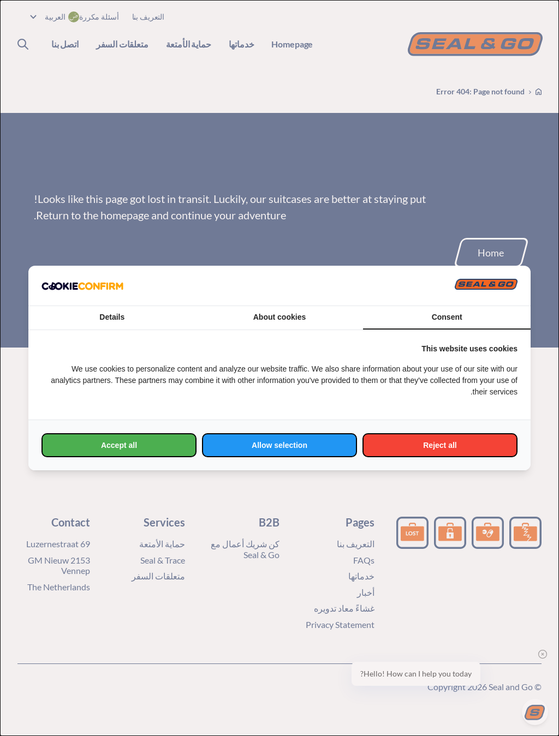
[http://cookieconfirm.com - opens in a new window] (82, 285)
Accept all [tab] (119, 445)
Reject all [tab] (439, 445)
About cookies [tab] (279, 317)
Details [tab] (111, 317)
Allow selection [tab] (279, 445)
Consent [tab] (447, 317)
